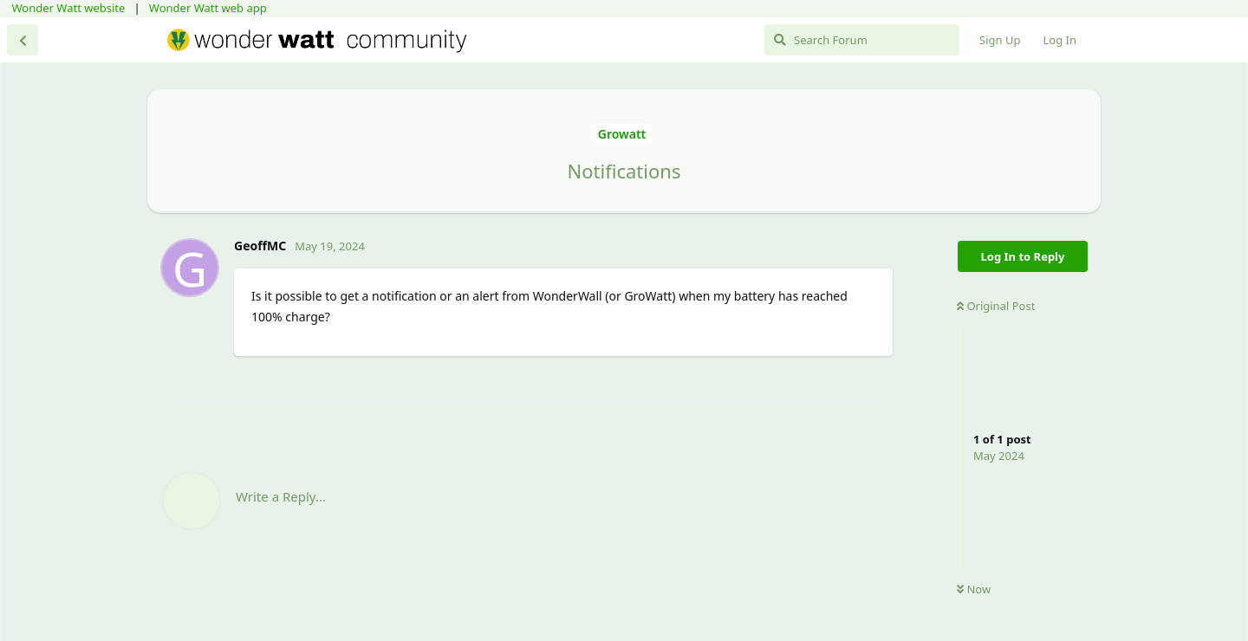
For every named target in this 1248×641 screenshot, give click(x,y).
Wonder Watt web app (208, 8)
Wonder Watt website (69, 8)
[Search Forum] (861, 39)
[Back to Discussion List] (22, 39)
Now (974, 589)
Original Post (996, 306)
